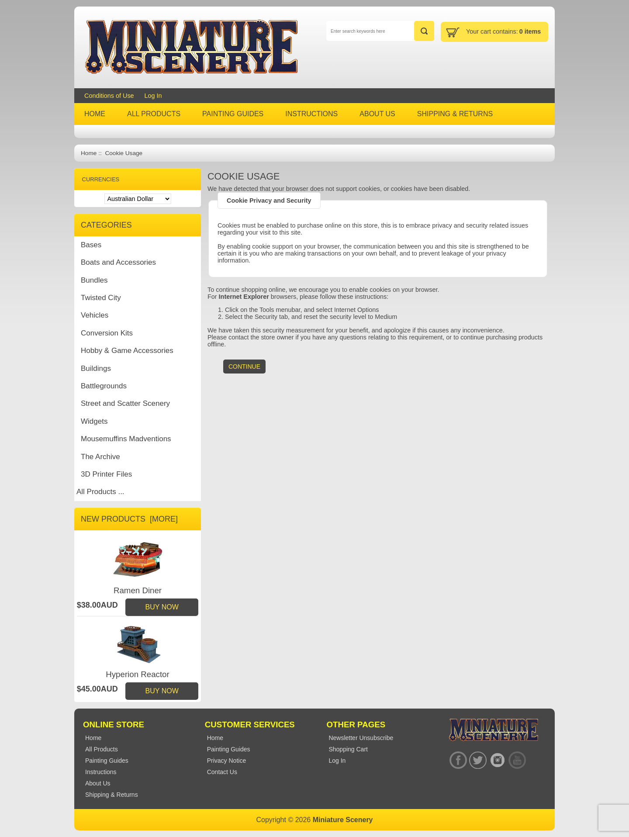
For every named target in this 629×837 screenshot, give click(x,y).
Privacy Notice (226, 760)
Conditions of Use (109, 95)
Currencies (101, 179)
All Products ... (100, 492)
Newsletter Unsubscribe (360, 737)
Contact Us (222, 771)
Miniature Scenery (343, 819)
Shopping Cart (348, 749)
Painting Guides (228, 749)
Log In (153, 95)
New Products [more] (129, 519)
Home (89, 153)
